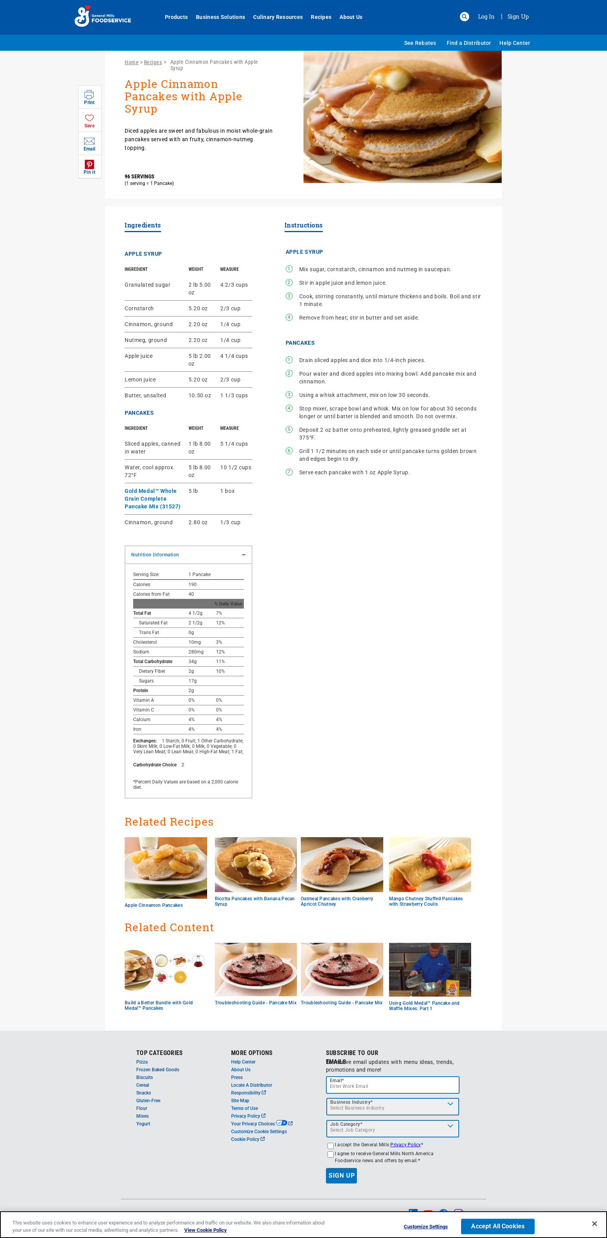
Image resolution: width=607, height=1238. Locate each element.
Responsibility (248, 1093)
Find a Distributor (469, 43)
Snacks (143, 1093)
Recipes (317, 17)
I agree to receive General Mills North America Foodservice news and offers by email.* (384, 1157)
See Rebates (420, 43)
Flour (141, 1108)
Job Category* (346, 1124)
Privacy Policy (248, 1116)
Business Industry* (351, 1102)
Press (237, 1077)
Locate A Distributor (251, 1085)
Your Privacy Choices (262, 1124)
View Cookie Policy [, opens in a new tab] (205, 1230)
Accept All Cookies (498, 1226)
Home (132, 62)
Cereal (142, 1085)
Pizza (141, 1062)
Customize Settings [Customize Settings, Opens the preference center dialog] (426, 1227)
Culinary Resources (273, 17)
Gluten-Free (148, 1100)
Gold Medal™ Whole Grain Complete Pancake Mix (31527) (153, 499)
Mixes (142, 1116)
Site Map (240, 1100)
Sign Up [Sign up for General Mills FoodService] (518, 16)
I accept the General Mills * (379, 1144)
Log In (486, 16)
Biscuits (144, 1077)
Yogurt (143, 1124)
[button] (464, 16)
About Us (346, 17)
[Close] (594, 1224)
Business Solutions (216, 17)
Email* (337, 1080)
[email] (393, 1085)
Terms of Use (244, 1108)
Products (172, 17)
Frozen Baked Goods (157, 1069)
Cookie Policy (248, 1139)
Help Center (514, 43)
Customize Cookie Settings (259, 1131)
